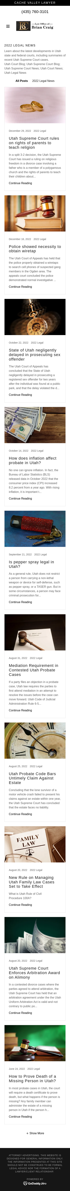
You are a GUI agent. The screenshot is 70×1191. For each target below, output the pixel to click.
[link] (35, 26)
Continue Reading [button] (20, 183)
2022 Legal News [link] (43, 80)
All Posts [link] (22, 80)
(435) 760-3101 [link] (35, 11)
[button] (9, 26)
